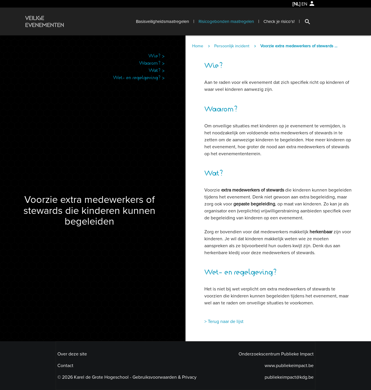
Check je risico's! (278, 21)
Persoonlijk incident (231, 46)
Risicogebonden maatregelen (226, 21)
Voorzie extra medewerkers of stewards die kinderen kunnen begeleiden (298, 46)
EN (304, 4)
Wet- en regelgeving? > (139, 77)
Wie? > (156, 55)
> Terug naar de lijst (223, 321)
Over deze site (72, 354)
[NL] (296, 4)
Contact (65, 366)
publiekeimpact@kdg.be (289, 377)
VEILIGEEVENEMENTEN (44, 21)
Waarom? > (152, 63)
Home (197, 46)
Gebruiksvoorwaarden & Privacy (164, 377)
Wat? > (157, 70)
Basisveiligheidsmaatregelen (162, 21)
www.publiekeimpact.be (289, 366)
